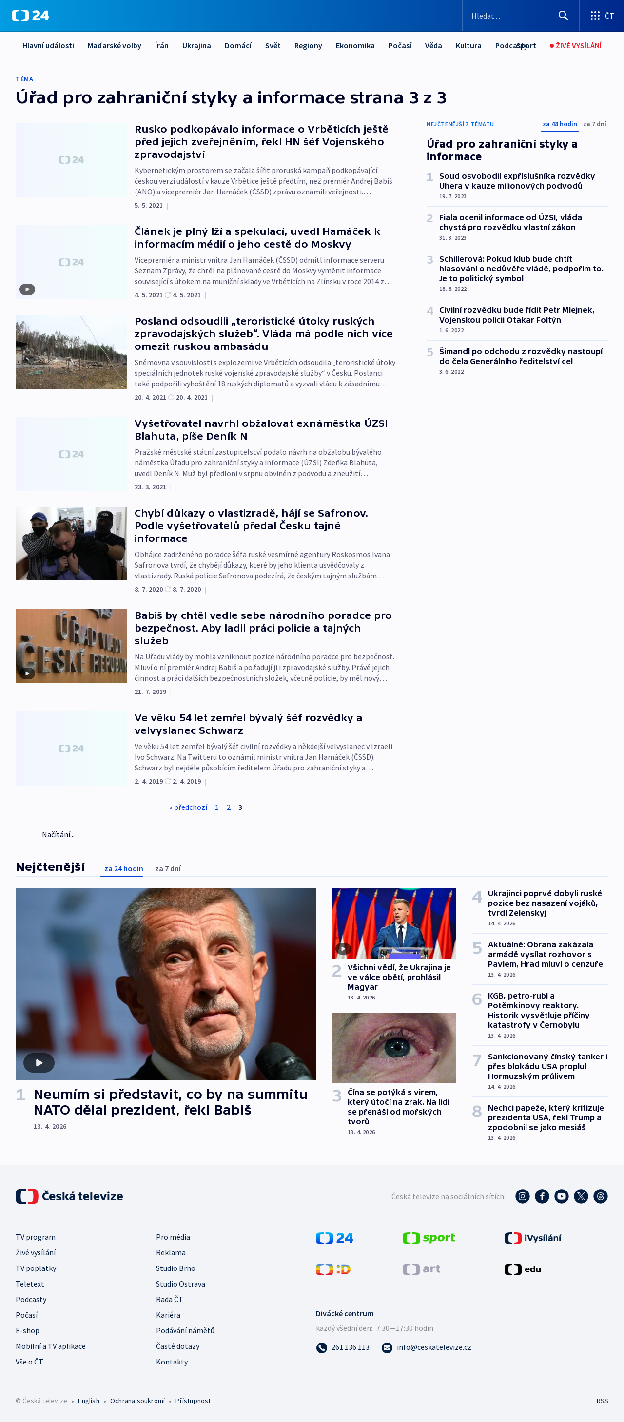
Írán (162, 45)
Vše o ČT (29, 1361)
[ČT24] (30, 15)
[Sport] (526, 45)
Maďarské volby (114, 45)
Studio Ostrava (180, 1283)
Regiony (308, 45)
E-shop (27, 1330)
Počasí (400, 45)
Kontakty (172, 1361)
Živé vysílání (36, 1252)
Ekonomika (355, 45)
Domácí (238, 45)
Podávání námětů (185, 1330)
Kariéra (168, 1315)
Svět (273, 45)
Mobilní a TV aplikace (51, 1346)
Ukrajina (196, 45)
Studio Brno (175, 1268)
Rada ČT (169, 1299)
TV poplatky (36, 1268)
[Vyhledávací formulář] (521, 15)
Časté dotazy (177, 1346)
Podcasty (31, 1299)
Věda (433, 45)
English (88, 1400)
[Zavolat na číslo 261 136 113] (343, 1347)
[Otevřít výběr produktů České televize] (602, 15)
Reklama (171, 1252)
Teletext (30, 1283)
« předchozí (188, 807)
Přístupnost (193, 1400)
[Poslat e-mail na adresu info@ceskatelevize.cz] (426, 1347)
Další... (467, 45)
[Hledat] (563, 15)
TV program (36, 1237)
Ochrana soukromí (137, 1400)
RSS (602, 1400)
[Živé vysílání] (575, 45)
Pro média (173, 1237)
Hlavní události (48, 45)
